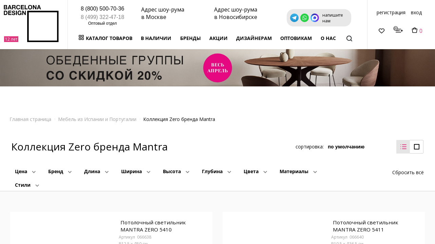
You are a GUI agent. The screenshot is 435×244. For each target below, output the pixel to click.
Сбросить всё (408, 167)
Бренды (190, 38)
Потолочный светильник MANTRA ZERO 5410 (152, 222)
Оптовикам (296, 38)
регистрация (391, 12)
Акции (218, 38)
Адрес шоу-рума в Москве (162, 13)
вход (416, 12)
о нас (328, 38)
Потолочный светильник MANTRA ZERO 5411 (364, 222)
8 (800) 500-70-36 (102, 9)
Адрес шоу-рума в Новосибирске (235, 13)
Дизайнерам (254, 38)
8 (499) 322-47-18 (102, 17)
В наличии (156, 38)
